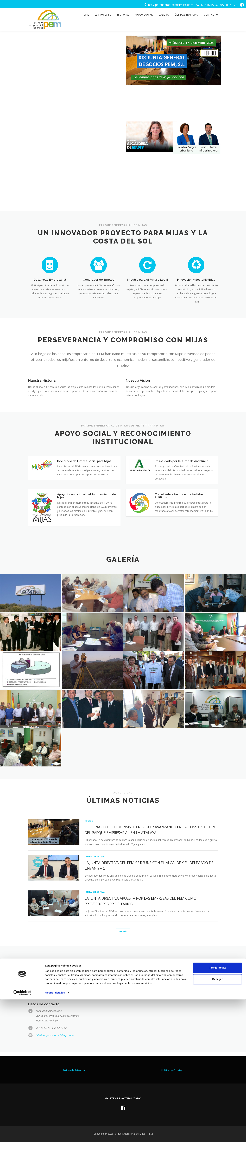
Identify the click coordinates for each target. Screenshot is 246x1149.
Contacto (211, 15)
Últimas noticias (186, 15)
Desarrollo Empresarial (50, 279)
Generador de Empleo (99, 279)
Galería (164, 15)
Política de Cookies (171, 1077)
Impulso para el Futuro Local (147, 279)
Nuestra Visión (138, 380)
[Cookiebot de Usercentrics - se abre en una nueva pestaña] (22, 1142)
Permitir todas (217, 1117)
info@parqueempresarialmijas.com (168, 4)
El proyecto (103, 15)
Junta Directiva (95, 863)
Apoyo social (144, 15)
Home (85, 15)
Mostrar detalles (55, 1142)
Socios (89, 827)
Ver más (123, 938)
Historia (123, 15)
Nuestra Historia (42, 380)
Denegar (217, 1128)
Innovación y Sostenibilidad (196, 279)
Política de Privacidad (74, 1077)
